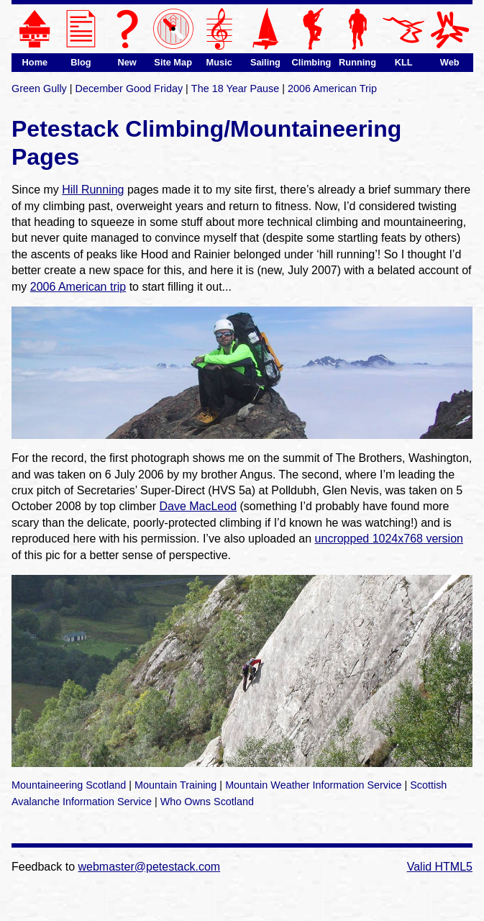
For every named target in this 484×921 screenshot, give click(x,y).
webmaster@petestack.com (149, 867)
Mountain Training (175, 785)
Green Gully (39, 88)
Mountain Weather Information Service (313, 785)
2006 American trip (78, 287)
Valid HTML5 (439, 867)
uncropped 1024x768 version (389, 538)
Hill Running (93, 189)
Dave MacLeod (198, 506)
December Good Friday (129, 88)
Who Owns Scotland (207, 801)
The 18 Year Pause (235, 88)
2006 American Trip (332, 88)
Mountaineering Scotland (69, 785)
